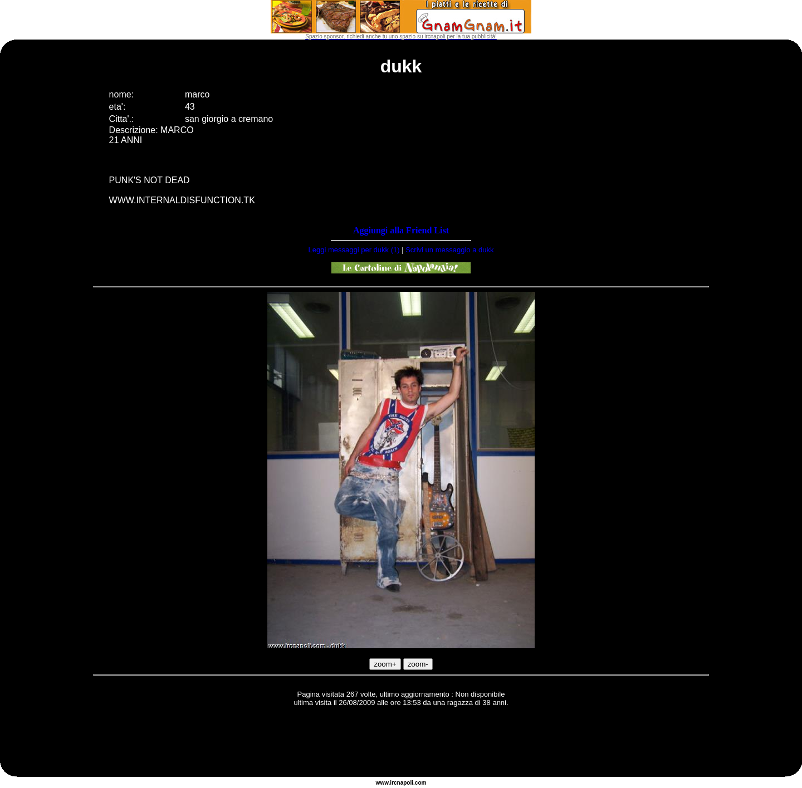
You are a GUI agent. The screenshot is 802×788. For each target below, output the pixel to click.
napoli (405, 783)
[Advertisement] (401, 743)
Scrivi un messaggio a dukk (449, 250)
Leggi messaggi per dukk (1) (354, 250)
